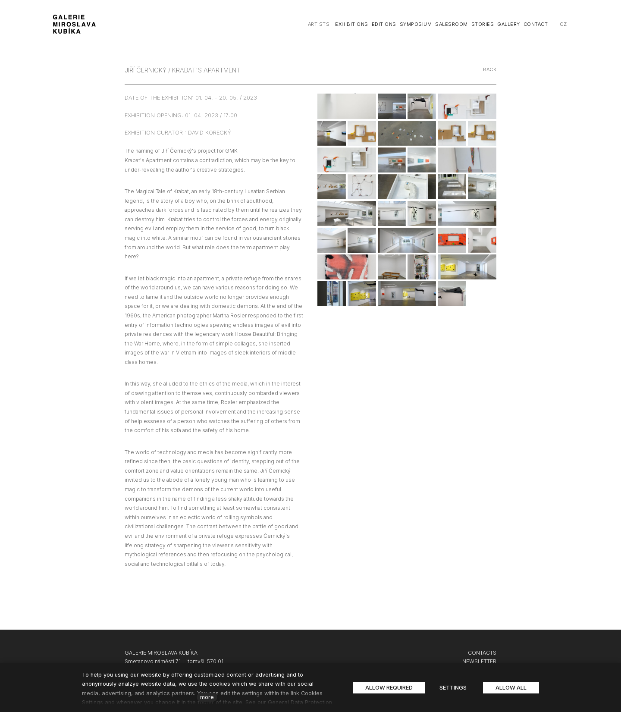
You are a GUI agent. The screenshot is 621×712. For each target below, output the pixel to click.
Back (489, 69)
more (207, 697)
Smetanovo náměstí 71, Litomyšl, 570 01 (174, 661)
